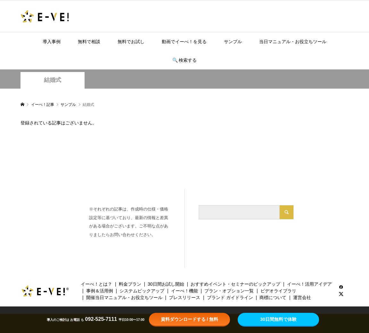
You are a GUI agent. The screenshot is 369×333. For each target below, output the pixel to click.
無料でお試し (131, 41)
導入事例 (52, 41)
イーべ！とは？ (96, 284)
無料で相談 (89, 41)
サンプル (233, 41)
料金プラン (130, 284)
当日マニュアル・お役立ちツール (292, 41)
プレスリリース (184, 297)
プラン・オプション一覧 (229, 290)
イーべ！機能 (184, 290)
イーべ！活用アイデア (309, 284)
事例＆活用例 (99, 290)
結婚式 (52, 80)
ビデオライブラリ (278, 290)
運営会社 (302, 297)
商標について (272, 297)
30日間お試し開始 (166, 284)
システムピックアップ (141, 290)
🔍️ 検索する (184, 60)
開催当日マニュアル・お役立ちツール (124, 297)
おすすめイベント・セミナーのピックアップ (235, 284)
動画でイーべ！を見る (184, 41)
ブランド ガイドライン (230, 297)
